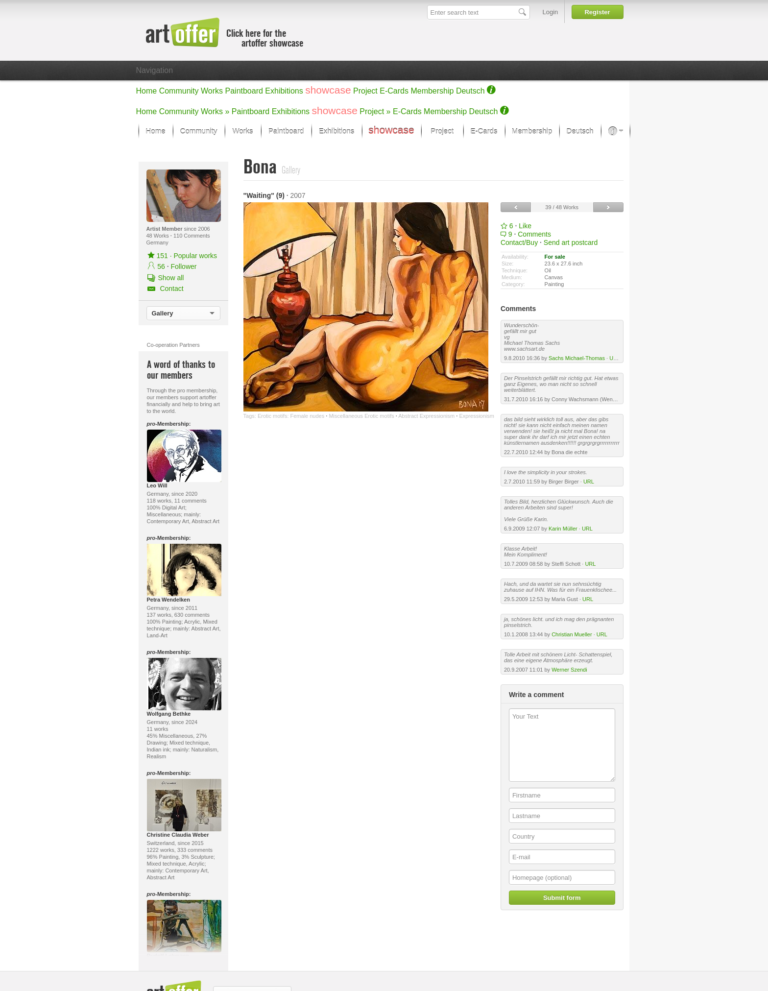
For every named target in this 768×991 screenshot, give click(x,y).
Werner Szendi (569, 670)
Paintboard (244, 91)
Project (365, 91)
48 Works (158, 236)
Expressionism (476, 416)
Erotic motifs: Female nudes (291, 416)
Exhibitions (284, 91)
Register (597, 12)
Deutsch (470, 91)
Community (179, 91)
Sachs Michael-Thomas (577, 358)
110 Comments (191, 236)
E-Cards (394, 91)
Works (212, 91)
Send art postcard (571, 242)
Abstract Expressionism (426, 416)
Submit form (562, 897)
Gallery (162, 313)
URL (614, 358)
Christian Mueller (572, 634)
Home (146, 91)
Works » (215, 111)
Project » (375, 111)
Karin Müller (563, 529)
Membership (432, 91)
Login (550, 12)
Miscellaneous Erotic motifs (361, 416)
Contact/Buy (519, 242)
